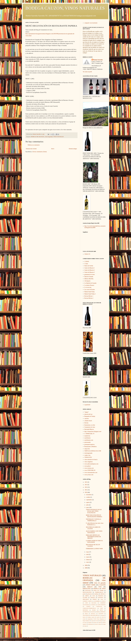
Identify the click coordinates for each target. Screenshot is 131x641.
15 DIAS (86, 261)
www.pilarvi (87, 466)
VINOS (104, 588)
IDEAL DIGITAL (89, 278)
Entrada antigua (73, 148)
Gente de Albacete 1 (89, 268)
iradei (99, 622)
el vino (96, 620)
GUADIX (85, 597)
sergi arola (87, 448)
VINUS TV (87, 254)
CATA (93, 595)
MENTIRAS (85, 610)
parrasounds (87, 442)
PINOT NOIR (90, 585)
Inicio (52, 148)
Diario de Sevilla (88, 265)
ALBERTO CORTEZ (87, 601)
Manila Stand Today (89, 291)
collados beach (88, 420)
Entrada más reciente (31, 148)
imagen (89, 622)
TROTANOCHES (94, 615)
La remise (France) (89, 285)
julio (87, 505)
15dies (101, 599)
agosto (88, 502)
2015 (86, 482)
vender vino (87, 455)
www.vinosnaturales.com (90, 472)
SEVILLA (93, 613)
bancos (84, 617)
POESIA (95, 599)
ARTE (86, 602)
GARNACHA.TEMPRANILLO (89, 608)
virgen (104, 624)
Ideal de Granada (88, 276)
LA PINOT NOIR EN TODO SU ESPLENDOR (94, 541)
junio (87, 507)
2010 (86, 492)
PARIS (97, 611)
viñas (85, 626)
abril (87, 554)
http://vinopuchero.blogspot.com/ (92, 431)
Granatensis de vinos (89, 427)
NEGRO (94, 610)
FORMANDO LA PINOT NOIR (94, 548)
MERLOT (90, 587)
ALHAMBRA (97, 601)
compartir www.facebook (90, 23)
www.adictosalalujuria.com (91, 464)
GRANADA (88, 590)
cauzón (97, 617)
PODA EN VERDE (98, 590)
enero (87, 562)
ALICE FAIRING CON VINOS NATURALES (94, 531)
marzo (88, 557)
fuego (101, 620)
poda (84, 594)
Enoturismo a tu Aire (89, 425)
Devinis (86, 423)
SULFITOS (101, 613)
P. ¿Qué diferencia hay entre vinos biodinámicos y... (94, 523)
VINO (100, 587)
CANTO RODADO (101, 604)
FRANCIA (100, 595)
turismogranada (88, 453)
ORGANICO (86, 599)
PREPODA (103, 611)
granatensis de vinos (89, 274)
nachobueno (87, 438)
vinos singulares (88, 461)
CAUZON (102, 585)
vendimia (96, 594)
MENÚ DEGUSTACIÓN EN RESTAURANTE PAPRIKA (94, 515)
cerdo (103, 617)
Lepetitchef (87, 404)
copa (92, 620)
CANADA (93, 604)
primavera (89, 594)
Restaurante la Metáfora (90, 446)
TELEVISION (86, 615)
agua (103, 615)
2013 (86, 484)
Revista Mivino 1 (88, 296)
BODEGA (96, 588)
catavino (86, 418)
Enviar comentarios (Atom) (40, 151)
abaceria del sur (88, 414)
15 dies (86, 263)
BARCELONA (87, 588)
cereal (84, 618)
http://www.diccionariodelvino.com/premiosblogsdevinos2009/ (95, 226)
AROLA (104, 601)
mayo (87, 552)
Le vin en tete (87, 287)
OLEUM (93, 611)
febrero (88, 559)
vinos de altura (98, 624)
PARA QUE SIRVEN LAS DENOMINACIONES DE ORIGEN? (93, 536)
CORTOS (88, 606)
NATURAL (100, 597)
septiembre (89, 499)
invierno (95, 622)
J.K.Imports (87, 281)
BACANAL (94, 602)
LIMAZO (92, 597)
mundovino (87, 436)
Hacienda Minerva (89, 429)
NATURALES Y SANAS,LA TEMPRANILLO (93, 519)
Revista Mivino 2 (88, 298)
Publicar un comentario (34, 145)
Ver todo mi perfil (87, 71)
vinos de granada (49, 136)
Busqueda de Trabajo (89, 416)
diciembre (89, 494)
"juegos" (86, 412)
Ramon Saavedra (98, 59)
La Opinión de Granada (90, 283)
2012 (86, 487)
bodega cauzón (91, 617)
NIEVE (101, 610)
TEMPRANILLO (99, 592)
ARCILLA (103, 594)
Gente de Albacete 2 (89, 270)
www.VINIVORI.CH (89, 470)
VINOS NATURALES (58, 136)
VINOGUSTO (88, 457)
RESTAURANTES (87, 592)
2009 (86, 565)
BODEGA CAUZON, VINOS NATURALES (65, 8)
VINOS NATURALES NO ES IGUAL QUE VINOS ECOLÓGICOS (94, 511)
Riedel (86, 613)
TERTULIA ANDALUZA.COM (92, 451)
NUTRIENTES (86, 611)
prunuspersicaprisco (89, 444)
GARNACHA (99, 606)
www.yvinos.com (88, 474)
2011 (86, 490)
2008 (86, 568)
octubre (88, 497)
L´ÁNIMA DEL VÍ (89, 433)
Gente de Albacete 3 (89, 272)
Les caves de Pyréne (89, 289)
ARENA (87, 595)
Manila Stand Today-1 (90, 294)
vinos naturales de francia (90, 459)
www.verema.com (89, 468)
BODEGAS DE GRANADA (37, 136)
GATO (101, 608)
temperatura (90, 624)
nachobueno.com (88, 440)
